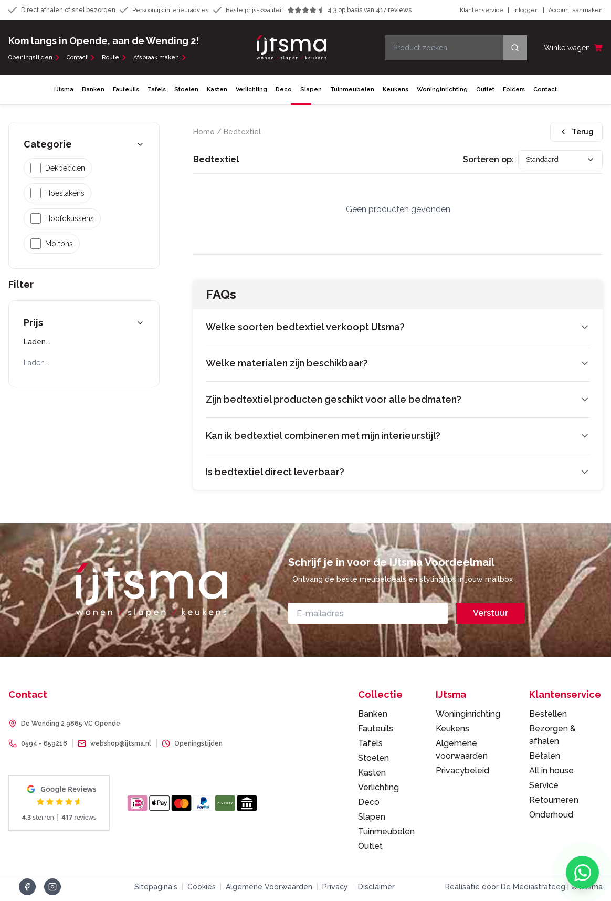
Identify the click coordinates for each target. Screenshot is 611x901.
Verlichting (251, 90)
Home (204, 133)
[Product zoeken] (456, 48)
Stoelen (186, 90)
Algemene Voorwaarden (269, 888)
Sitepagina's (155, 888)
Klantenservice (481, 11)
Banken (93, 90)
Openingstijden (34, 58)
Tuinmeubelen (352, 90)
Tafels (157, 90)
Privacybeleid (462, 772)
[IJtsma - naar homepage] (291, 48)
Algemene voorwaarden (462, 751)
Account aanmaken (576, 11)
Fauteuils (126, 90)
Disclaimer (376, 888)
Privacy (335, 888)
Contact (81, 58)
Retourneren (553, 801)
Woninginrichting (442, 90)
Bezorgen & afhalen (552, 736)
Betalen (544, 757)
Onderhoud (551, 816)
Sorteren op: (478, 161)
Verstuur (490, 615)
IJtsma (63, 90)
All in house (551, 772)
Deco (284, 90)
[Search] (515, 48)
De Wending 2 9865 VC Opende (70, 725)
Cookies (201, 888)
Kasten (217, 90)
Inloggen (526, 11)
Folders (514, 90)
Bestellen (548, 715)
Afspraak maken (160, 58)
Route (114, 58)
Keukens (395, 90)
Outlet (485, 90)
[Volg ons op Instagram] (52, 888)
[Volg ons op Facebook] (27, 888)
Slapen (311, 90)
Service (544, 787)
